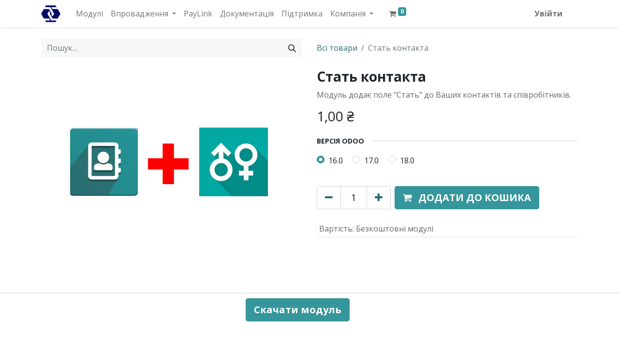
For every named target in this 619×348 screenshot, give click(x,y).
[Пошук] (292, 48)
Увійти (548, 13)
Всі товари (337, 48)
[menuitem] (89, 13)
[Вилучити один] (329, 197)
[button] (467, 197)
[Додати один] (379, 197)
